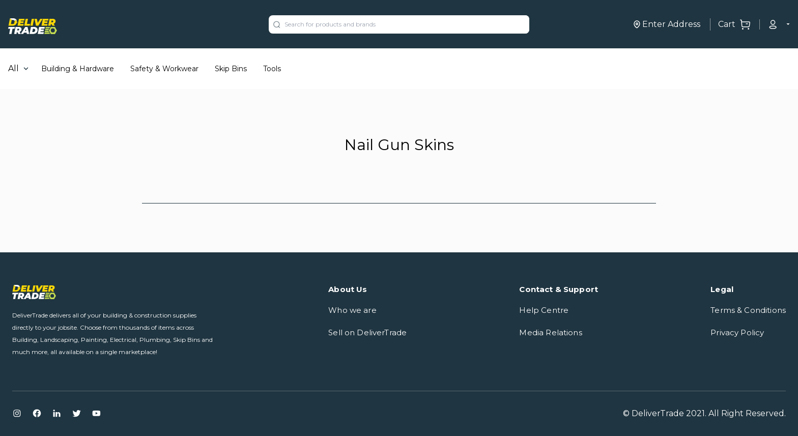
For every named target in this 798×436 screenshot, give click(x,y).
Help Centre (543, 310)
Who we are (352, 310)
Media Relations (550, 332)
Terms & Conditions (748, 310)
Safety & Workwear (164, 68)
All (13, 68)
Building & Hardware (77, 68)
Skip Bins (231, 68)
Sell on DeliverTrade (367, 332)
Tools (272, 68)
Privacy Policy (737, 332)
